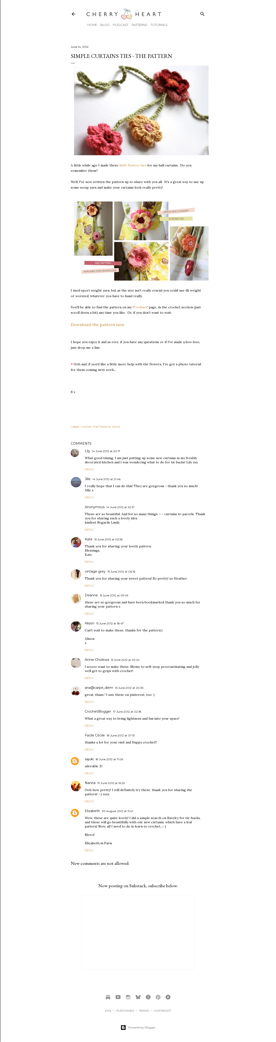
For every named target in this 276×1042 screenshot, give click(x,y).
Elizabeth (92, 811)
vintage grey (95, 571)
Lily (87, 451)
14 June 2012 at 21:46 (106, 479)
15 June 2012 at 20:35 (129, 688)
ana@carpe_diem (99, 688)
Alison (89, 623)
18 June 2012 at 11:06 (109, 759)
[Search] (202, 13)
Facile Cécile (95, 735)
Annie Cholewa (97, 660)
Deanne (91, 595)
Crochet (86, 426)
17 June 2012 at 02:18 (127, 711)
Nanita (90, 783)
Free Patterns (102, 426)
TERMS (144, 1010)
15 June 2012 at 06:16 (121, 571)
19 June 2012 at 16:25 (111, 783)
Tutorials (156, 25)
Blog (102, 25)
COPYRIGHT (162, 1010)
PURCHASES (125, 1010)
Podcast (118, 25)
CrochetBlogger (98, 711)
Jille (88, 479)
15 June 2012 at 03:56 (108, 539)
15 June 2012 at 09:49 (114, 595)
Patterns (137, 25)
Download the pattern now (97, 324)
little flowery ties (132, 165)
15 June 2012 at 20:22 (125, 660)
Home (90, 25)
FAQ (108, 1010)
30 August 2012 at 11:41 (117, 811)
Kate (88, 539)
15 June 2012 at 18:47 (110, 623)
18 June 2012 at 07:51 (121, 735)
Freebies (140, 307)
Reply (89, 469)
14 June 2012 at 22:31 (120, 507)
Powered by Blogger (138, 1027)
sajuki (89, 759)
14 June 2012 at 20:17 (106, 451)
